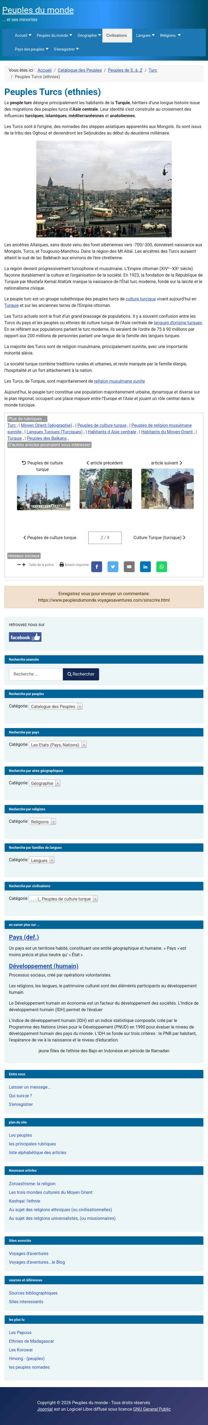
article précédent (105, 484)
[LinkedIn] (145, 566)
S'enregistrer (21, 1104)
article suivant (167, 484)
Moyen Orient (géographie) (46, 425)
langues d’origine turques (178, 322)
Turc (11, 425)
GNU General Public (152, 1409)
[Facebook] (96, 566)
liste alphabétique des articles (37, 1152)
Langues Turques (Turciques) (55, 431)
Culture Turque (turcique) (159, 537)
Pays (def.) (24, 937)
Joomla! (45, 1409)
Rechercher (81, 674)
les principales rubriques (32, 1143)
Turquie (11, 305)
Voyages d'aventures (28, 1253)
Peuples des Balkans (47, 438)
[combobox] (36, 674)
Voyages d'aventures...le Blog (37, 1262)
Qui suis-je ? (20, 1095)
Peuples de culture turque (101, 425)
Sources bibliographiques (33, 1293)
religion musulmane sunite (119, 381)
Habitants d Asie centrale (112, 431)
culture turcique (141, 299)
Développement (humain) (44, 966)
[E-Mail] (129, 566)
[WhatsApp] (161, 566)
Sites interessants (26, 1301)
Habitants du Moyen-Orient (167, 431)
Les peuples (20, 1135)
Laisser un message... (30, 1087)
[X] (113, 566)
